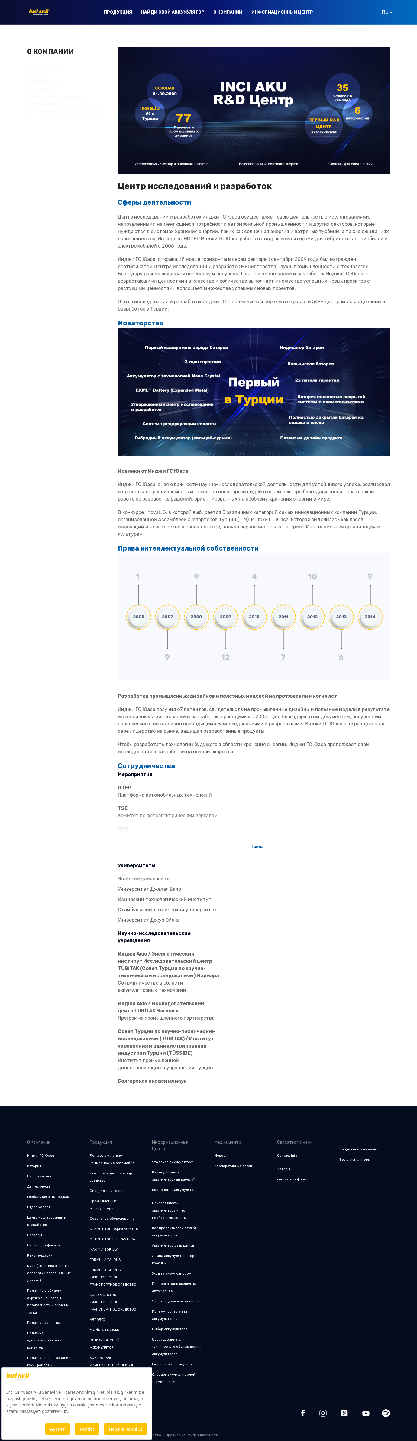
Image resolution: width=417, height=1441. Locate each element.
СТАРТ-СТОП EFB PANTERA (112, 1239)
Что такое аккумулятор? (172, 1162)
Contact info (287, 1156)
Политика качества (43, 1323)
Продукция (118, 12)
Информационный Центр (282, 12)
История (36, 74)
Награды (34, 1235)
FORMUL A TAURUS (105, 1260)
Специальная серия (106, 1191)
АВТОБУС (97, 1320)
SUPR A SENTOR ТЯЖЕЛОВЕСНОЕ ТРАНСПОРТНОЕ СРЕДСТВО (113, 1302)
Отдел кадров (39, 1207)
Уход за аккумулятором (171, 1273)
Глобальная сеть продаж (54, 96)
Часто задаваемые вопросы (176, 1301)
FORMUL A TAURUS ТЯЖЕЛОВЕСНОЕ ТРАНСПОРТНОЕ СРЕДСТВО (113, 1277)
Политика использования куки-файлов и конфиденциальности (48, 1365)
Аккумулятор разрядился (173, 1246)
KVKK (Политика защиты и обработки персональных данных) (49, 1273)
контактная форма (293, 1179)
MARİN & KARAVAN (104, 1330)
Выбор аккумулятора (170, 1329)
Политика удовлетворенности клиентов (44, 1340)
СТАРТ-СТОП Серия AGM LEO (114, 1229)
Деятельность (43, 89)
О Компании (227, 12)
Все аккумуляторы (354, 1160)
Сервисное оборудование (112, 1219)
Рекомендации (40, 1256)
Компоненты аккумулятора (175, 1190)
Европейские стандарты (172, 1364)
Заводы (283, 1169)
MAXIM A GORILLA (104, 1250)
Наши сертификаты (43, 1245)
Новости (222, 1156)
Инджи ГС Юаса (44, 66)
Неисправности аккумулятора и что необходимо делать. (169, 1210)
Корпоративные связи (233, 1166)
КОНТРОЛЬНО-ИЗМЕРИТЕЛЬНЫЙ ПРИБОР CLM (112, 1365)
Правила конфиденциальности (193, 1435)
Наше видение (43, 81)
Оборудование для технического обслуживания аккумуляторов (176, 1346)
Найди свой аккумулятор (172, 12)
